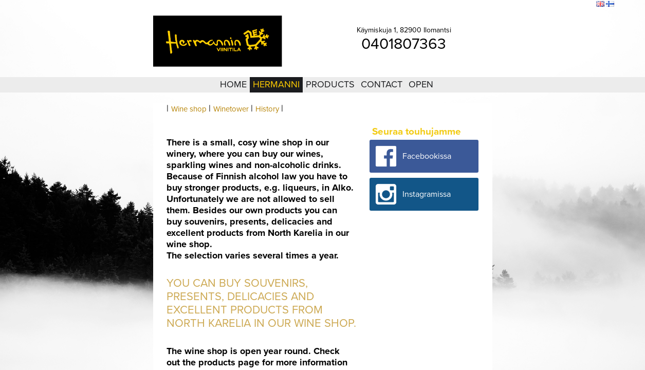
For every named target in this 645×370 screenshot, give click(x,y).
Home (233, 84)
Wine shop (189, 109)
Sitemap (555, 4)
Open (421, 84)
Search (581, 4)
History (267, 109)
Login (531, 4)
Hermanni (276, 84)
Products (330, 84)
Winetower (231, 109)
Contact (381, 84)
